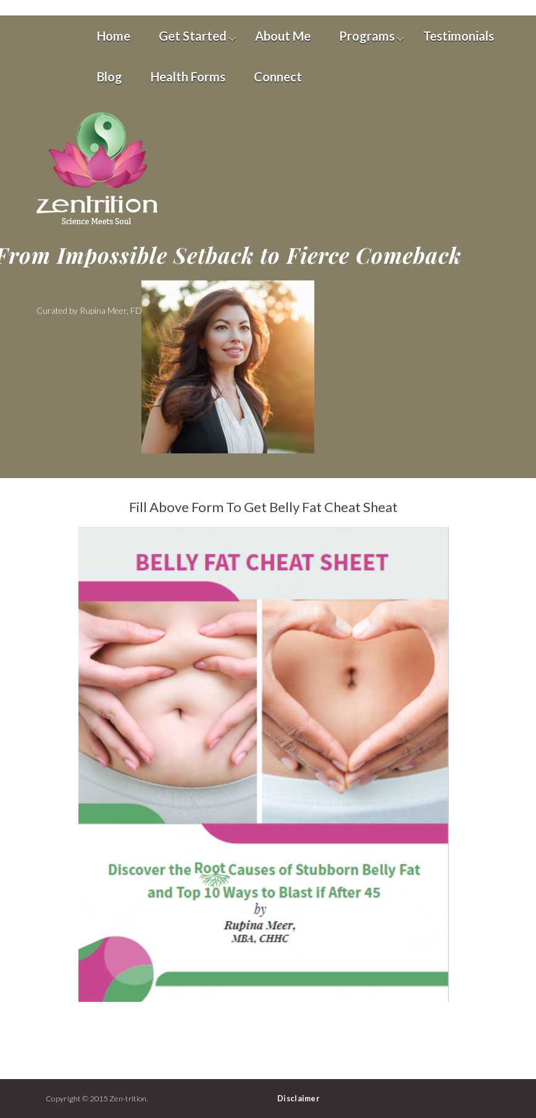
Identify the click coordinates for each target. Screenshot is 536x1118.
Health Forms (188, 76)
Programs (367, 35)
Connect (278, 76)
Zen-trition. (128, 1098)
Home (113, 35)
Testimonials (458, 35)
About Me (283, 35)
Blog (109, 76)
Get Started (193, 35)
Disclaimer (298, 1098)
